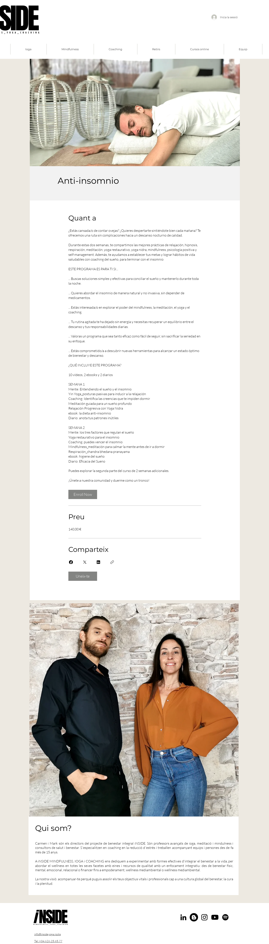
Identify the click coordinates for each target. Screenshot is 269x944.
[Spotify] (225, 917)
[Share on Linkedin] (98, 562)
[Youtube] (215, 917)
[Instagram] (204, 917)
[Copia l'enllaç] (112, 562)
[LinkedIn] (183, 917)
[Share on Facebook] (71, 562)
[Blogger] (194, 917)
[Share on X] (84, 562)
